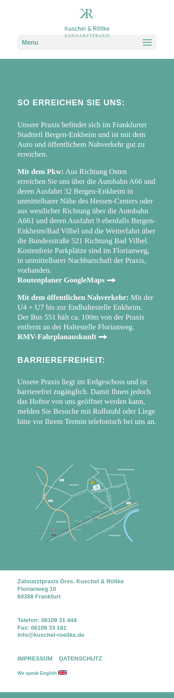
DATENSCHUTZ (80, 658)
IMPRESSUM (35, 658)
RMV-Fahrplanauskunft (56, 336)
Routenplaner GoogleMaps (61, 280)
